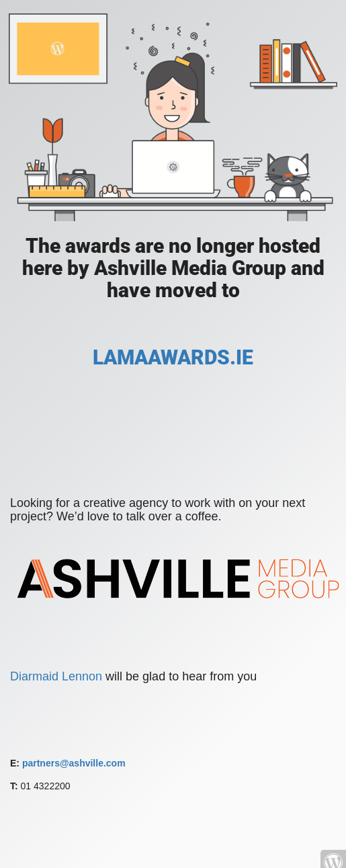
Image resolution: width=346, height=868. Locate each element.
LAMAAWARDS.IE (173, 357)
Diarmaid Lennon (57, 676)
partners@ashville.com (74, 763)
